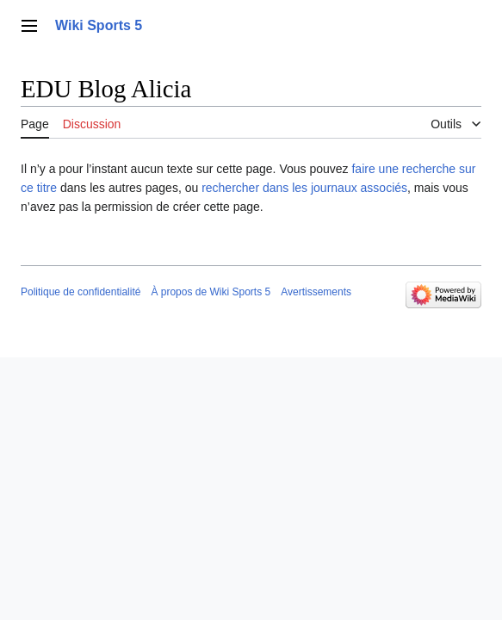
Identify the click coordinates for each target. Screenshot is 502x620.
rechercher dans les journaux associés (304, 188)
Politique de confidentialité (80, 292)
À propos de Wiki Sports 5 (210, 292)
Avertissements (316, 292)
